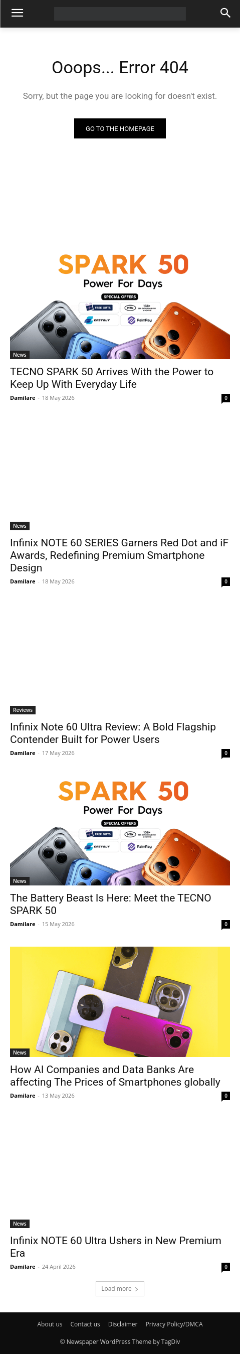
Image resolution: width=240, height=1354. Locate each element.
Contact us (85, 1324)
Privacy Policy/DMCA (173, 1324)
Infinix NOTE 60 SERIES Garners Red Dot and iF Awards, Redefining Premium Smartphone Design (119, 555)
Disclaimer (123, 1324)
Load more (120, 1288)
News (20, 354)
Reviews (23, 709)
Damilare (22, 397)
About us (50, 1324)
